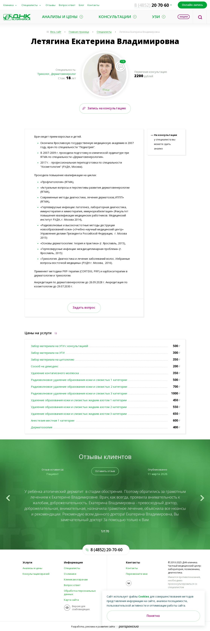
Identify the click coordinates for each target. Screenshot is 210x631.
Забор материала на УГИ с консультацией (59, 346)
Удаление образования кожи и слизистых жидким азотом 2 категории (79, 407)
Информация (73, 562)
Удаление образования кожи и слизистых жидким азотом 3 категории (79, 414)
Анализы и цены (32, 568)
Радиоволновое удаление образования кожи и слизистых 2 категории (79, 386)
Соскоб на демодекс (44, 366)
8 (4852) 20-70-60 (106, 549)
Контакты (93, 5)
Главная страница (79, 31)
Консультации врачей (36, 573)
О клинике (70, 573)
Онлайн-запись (192, 5)
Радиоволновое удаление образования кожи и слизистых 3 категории (79, 393)
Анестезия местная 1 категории (53, 420)
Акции (184, 16)
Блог (81, 5)
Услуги (27, 562)
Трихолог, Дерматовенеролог (56, 74)
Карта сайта (71, 599)
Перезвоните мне (137, 573)
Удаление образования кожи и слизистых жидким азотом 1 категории (79, 400)
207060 (151, 5)
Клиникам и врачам (76, 579)
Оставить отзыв (105, 471)
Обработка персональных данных (80, 592)
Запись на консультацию (106, 108)
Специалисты (29, 5)
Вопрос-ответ (67, 5)
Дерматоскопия (41, 427)
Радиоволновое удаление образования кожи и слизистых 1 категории (79, 380)
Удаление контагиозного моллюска (55, 373)
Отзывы (50, 5)
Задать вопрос (84, 307)
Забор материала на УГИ (47, 353)
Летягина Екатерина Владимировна (139, 31)
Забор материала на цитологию (52, 359)
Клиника (8, 5)
